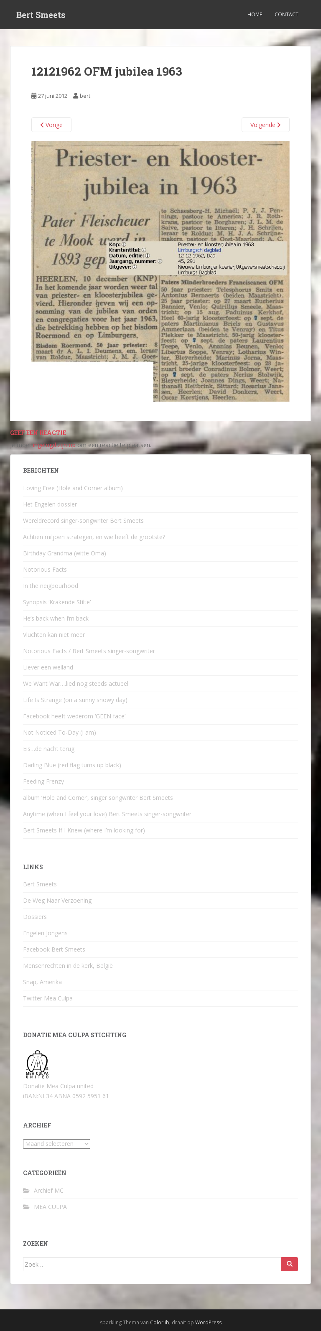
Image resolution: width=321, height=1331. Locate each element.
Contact (286, 14)
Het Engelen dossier (50, 504)
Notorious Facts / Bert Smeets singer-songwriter (89, 651)
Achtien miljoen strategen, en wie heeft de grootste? (94, 537)
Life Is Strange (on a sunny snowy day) (75, 700)
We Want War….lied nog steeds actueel (75, 683)
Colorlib (159, 1322)
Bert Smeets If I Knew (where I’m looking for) (84, 830)
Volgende (265, 125)
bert (85, 95)
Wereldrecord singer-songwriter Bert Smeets (83, 520)
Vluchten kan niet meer (54, 635)
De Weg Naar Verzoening (57, 900)
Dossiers (35, 917)
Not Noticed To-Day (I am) (59, 732)
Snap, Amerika (42, 982)
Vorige (51, 125)
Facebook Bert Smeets (54, 949)
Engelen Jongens (45, 933)
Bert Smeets (41, 14)
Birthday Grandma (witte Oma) (64, 553)
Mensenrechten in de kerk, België (68, 966)
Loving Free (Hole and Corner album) (73, 488)
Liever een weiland (48, 667)
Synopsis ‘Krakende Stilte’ (57, 602)
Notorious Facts (45, 569)
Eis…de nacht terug (48, 749)
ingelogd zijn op (54, 445)
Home (254, 14)
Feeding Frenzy (43, 781)
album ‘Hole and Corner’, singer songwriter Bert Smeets (98, 798)
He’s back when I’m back (56, 618)
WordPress (208, 1322)
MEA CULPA (50, 1207)
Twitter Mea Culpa (48, 998)
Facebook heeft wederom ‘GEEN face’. (75, 716)
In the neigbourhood (50, 586)
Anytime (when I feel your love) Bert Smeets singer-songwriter (107, 814)
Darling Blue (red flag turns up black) (72, 765)
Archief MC (49, 1190)
